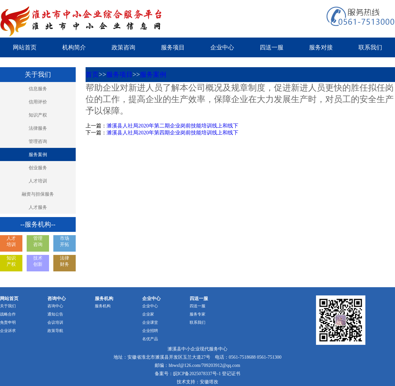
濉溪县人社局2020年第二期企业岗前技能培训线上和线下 (172, 125)
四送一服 (271, 47)
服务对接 (321, 47)
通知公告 (55, 314)
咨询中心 (55, 306)
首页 (92, 74)
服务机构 (103, 306)
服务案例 (38, 154)
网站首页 (25, 47)
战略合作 (8, 314)
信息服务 (38, 88)
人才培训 (38, 181)
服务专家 (197, 314)
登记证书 (231, 373)
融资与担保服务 (38, 194)
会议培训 (55, 322)
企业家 (148, 314)
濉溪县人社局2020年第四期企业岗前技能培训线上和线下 (172, 132)
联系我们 (370, 47)
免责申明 (8, 322)
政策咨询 (123, 47)
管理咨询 (38, 141)
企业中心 (222, 47)
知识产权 (38, 115)
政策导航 (55, 330)
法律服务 (38, 128)
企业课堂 (150, 322)
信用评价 (38, 101)
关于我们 (8, 306)
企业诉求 (8, 330)
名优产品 (150, 339)
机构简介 (74, 47)
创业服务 (38, 167)
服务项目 (173, 47)
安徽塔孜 (209, 381)
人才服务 (38, 207)
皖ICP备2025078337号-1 (197, 373)
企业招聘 (150, 330)
